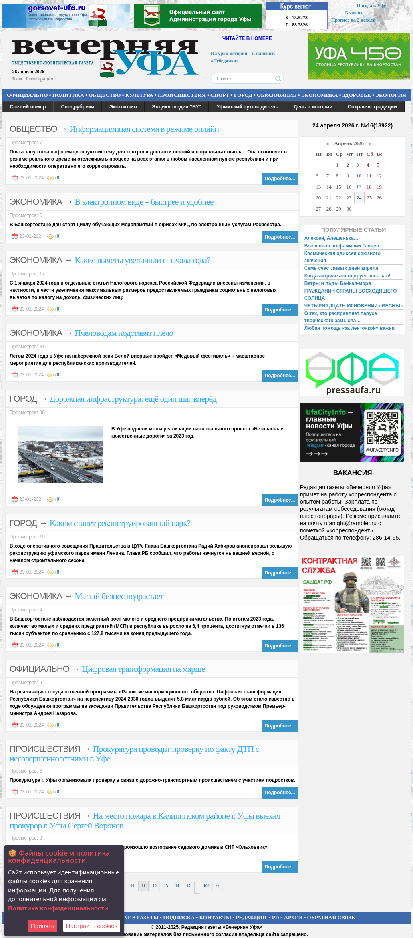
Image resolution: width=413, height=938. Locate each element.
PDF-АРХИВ (287, 917)
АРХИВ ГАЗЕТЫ (138, 917)
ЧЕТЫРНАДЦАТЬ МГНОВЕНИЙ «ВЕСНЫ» (353, 306)
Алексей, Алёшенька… (331, 238)
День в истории (313, 107)
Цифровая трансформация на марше (143, 669)
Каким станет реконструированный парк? (120, 523)
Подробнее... (280, 178)
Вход (17, 79)
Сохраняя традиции (372, 107)
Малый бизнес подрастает (119, 596)
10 (132, 886)
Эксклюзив (123, 107)
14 (177, 886)
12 (155, 886)
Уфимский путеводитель (247, 107)
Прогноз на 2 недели (353, 20)
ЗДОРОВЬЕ (356, 95)
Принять (42, 925)
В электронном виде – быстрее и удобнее (144, 202)
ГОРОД (243, 95)
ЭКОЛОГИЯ (390, 95)
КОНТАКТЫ (215, 917)
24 (359, 198)
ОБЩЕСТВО (105, 95)
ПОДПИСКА (179, 917)
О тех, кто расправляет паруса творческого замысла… (340, 317)
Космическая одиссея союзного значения (342, 257)
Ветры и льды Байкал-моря (337, 283)
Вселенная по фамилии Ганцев (341, 246)
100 (206, 886)
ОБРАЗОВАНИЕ (277, 95)
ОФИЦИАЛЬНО (27, 95)
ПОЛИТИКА (68, 95)
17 (358, 186)
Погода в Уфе (371, 5)
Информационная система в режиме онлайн (144, 129)
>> (217, 886)
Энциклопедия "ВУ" (176, 107)
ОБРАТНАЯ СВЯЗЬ (331, 917)
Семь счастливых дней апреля (341, 268)
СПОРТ (220, 95)
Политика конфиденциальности (58, 908)
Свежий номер (28, 107)
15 (188, 886)
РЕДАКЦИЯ (251, 917)
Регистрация (39, 79)
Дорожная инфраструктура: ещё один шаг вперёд (133, 399)
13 (166, 886)
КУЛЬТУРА (139, 95)
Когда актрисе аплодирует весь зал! (347, 276)
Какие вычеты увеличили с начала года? (142, 260)
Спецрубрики (77, 107)
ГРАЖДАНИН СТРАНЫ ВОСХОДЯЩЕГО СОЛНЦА (350, 294)
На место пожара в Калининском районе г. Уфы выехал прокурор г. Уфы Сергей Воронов (145, 820)
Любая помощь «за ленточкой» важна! (350, 328)
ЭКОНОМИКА (319, 95)
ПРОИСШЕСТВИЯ (182, 95)
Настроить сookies (91, 925)
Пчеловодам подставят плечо (124, 333)
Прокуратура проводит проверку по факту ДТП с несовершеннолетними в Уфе (134, 753)
